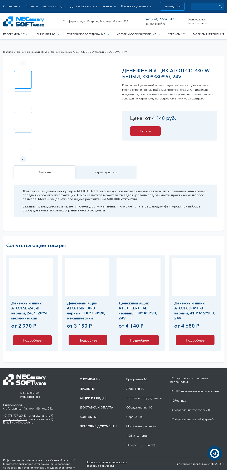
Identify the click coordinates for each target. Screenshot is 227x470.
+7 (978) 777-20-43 (160, 19)
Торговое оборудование (87, 34)
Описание (44, 172)
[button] (23, 159)
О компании (11, 6)
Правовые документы (136, 6)
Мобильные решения (208, 34)
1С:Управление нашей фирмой (192, 419)
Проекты (32, 6)
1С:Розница (178, 400)
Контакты (109, 6)
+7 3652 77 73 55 (15, 419)
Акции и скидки (54, 6)
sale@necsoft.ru (156, 23)
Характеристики (106, 172)
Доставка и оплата (83, 6)
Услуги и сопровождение (138, 34)
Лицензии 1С (47, 34)
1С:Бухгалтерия (137, 435)
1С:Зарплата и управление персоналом (189, 380)
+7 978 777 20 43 (15, 415)
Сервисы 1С (176, 34)
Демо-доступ (172, 6)
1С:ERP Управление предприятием (194, 391)
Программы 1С (15, 34)
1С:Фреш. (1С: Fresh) (140, 445)
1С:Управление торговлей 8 (190, 410)
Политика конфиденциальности (106, 462)
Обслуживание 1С (139, 407)
